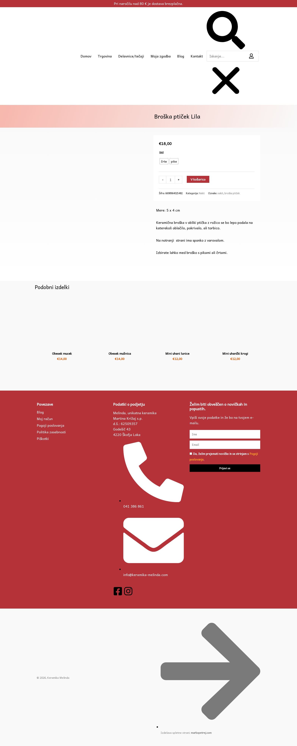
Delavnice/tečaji (131, 56)
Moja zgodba (161, 56)
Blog (180, 56)
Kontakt (197, 56)
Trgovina (105, 56)
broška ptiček (232, 193)
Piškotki (43, 438)
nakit (220, 193)
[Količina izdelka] (170, 179)
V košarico (199, 179)
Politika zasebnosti (51, 432)
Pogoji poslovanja (50, 425)
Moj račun (45, 418)
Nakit (202, 193)
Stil (161, 152)
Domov (86, 56)
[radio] (164, 161)
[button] (226, 31)
